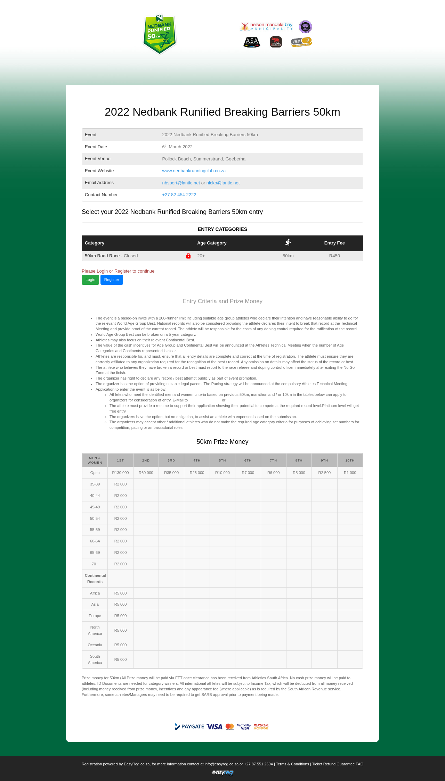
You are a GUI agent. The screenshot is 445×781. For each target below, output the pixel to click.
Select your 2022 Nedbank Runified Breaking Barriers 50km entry (172, 211)
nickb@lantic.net (223, 182)
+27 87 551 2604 (258, 764)
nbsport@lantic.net (181, 182)
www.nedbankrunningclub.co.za (194, 170)
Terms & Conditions (292, 764)
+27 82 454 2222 (179, 194)
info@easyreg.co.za (221, 764)
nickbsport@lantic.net (244, 400)
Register (111, 279)
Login (90, 279)
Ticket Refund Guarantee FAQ (338, 764)
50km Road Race (138, 256)
